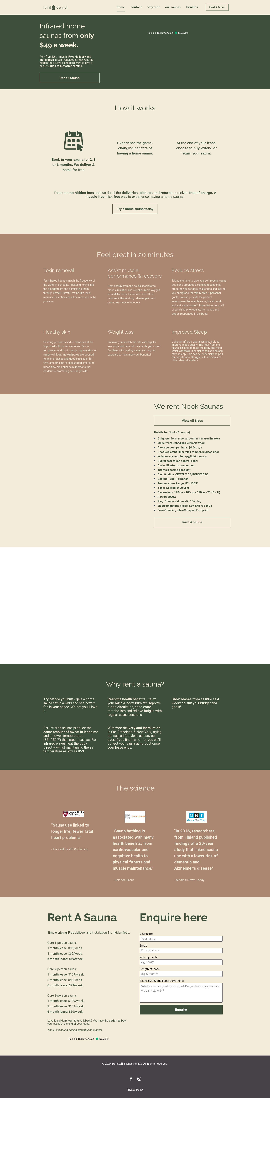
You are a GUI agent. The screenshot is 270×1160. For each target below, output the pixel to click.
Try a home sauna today (135, 217)
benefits (192, 11)
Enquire (181, 1018)
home (121, 11)
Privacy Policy (135, 1098)
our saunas (173, 11)
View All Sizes (192, 429)
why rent (153, 11)
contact (136, 11)
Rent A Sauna (217, 11)
